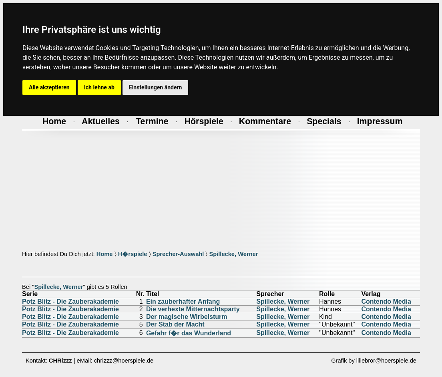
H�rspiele (132, 254)
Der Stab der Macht (175, 324)
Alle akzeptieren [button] (49, 87)
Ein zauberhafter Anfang (183, 301)
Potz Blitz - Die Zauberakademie (70, 301)
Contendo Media (386, 301)
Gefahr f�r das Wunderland (188, 333)
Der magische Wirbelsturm (186, 316)
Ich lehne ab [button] (99, 87)
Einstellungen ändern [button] (155, 87)
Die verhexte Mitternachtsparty (193, 309)
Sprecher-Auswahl (178, 254)
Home (104, 254)
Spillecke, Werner (233, 254)
